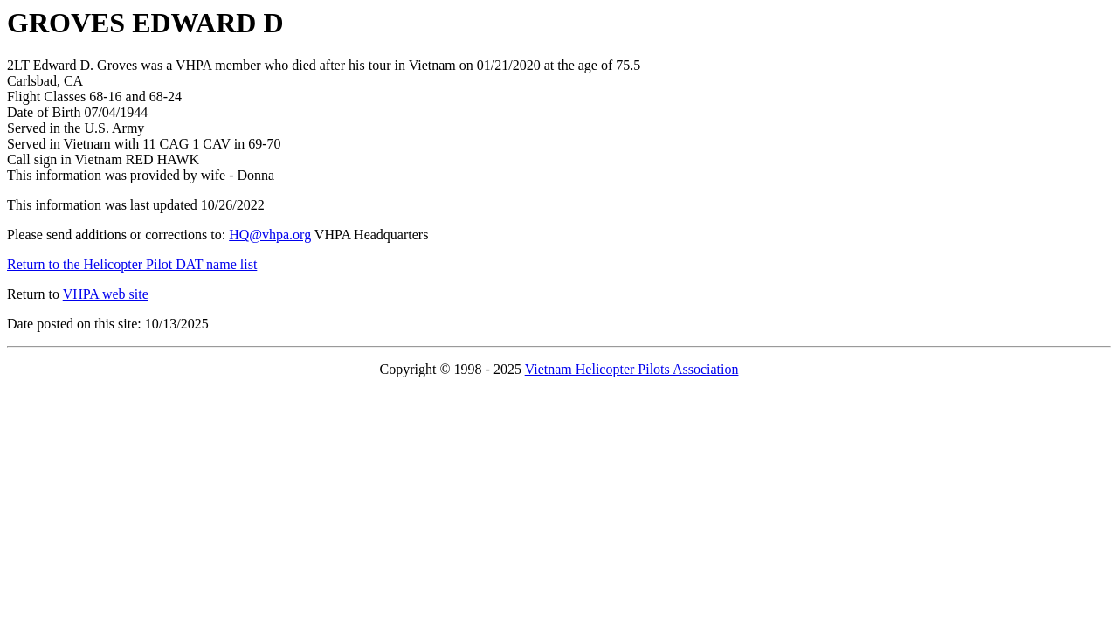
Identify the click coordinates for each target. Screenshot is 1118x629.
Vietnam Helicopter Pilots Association (632, 369)
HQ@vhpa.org (270, 234)
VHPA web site (105, 294)
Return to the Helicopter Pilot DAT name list (132, 264)
